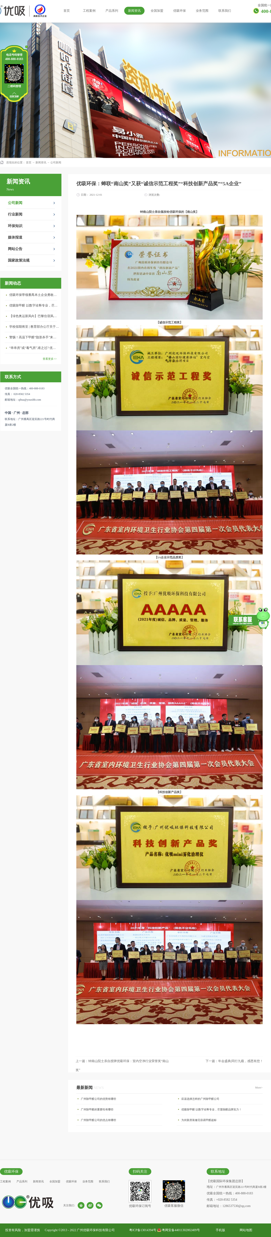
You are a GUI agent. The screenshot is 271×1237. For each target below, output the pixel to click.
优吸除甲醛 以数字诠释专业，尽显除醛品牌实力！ (34, 305)
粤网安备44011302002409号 (181, 1230)
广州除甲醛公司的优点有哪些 (98, 1120)
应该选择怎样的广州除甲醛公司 (200, 1098)
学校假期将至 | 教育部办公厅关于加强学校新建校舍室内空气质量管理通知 (34, 326)
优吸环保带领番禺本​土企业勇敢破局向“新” (34, 295)
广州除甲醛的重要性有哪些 (97, 1109)
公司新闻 (55, 162)
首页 (66, 10)
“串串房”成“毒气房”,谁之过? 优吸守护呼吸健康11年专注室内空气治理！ (34, 348)
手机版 (219, 1230)
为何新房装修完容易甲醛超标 (199, 1120)
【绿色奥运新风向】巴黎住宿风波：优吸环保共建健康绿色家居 (34, 316)
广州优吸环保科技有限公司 (96, 1230)
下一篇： (234, 1061)
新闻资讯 (40, 162)
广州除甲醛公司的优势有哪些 (98, 1098)
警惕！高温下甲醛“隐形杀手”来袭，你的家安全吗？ (34, 337)
